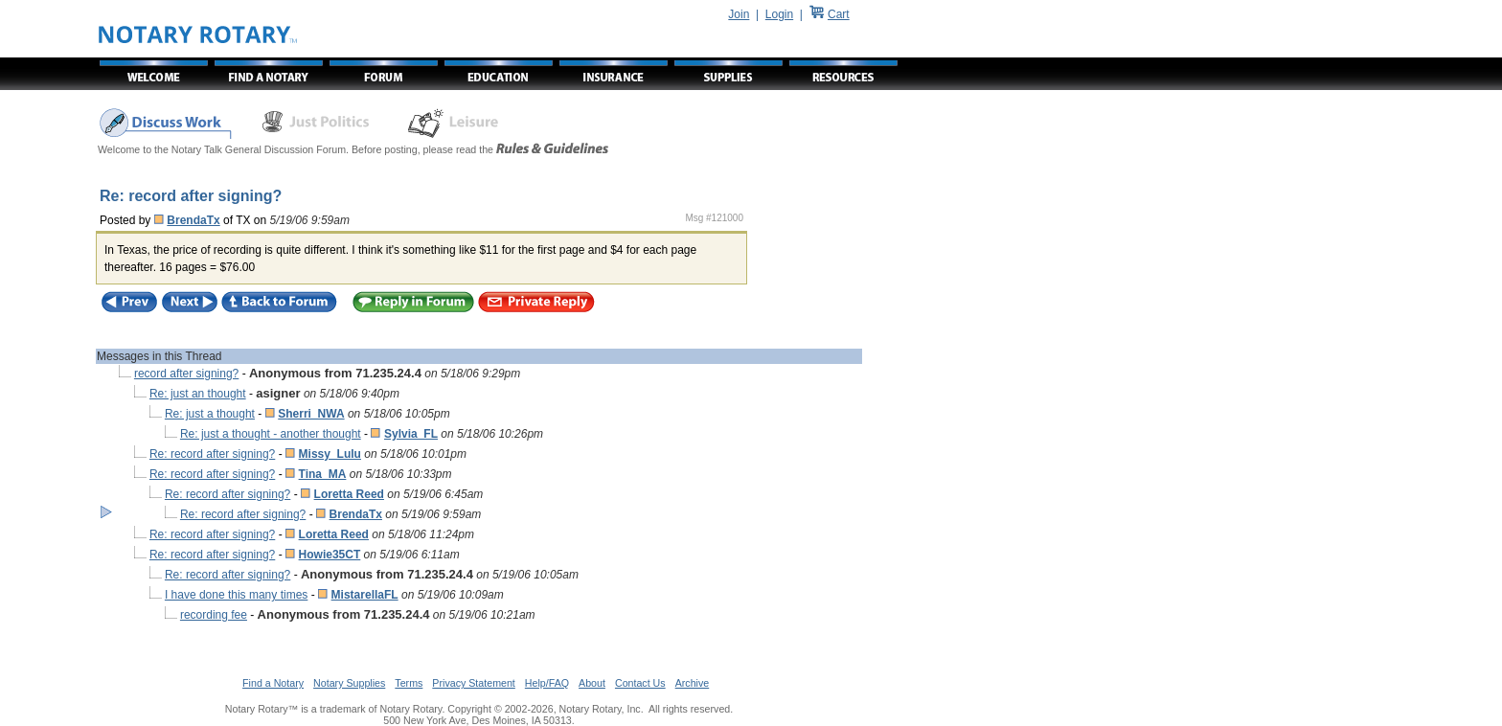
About (592, 683)
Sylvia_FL (411, 434)
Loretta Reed (349, 494)
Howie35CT (330, 554)
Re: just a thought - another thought (270, 434)
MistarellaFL (364, 594)
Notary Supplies (349, 683)
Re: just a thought (210, 413)
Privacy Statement (473, 683)
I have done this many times (236, 594)
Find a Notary (273, 683)
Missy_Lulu (330, 454)
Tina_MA (323, 474)
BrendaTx (193, 220)
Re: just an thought (197, 393)
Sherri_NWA (311, 413)
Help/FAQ (547, 683)
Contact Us (640, 683)
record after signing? (186, 373)
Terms (408, 683)
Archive (692, 683)
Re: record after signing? (212, 454)
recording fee (213, 615)
